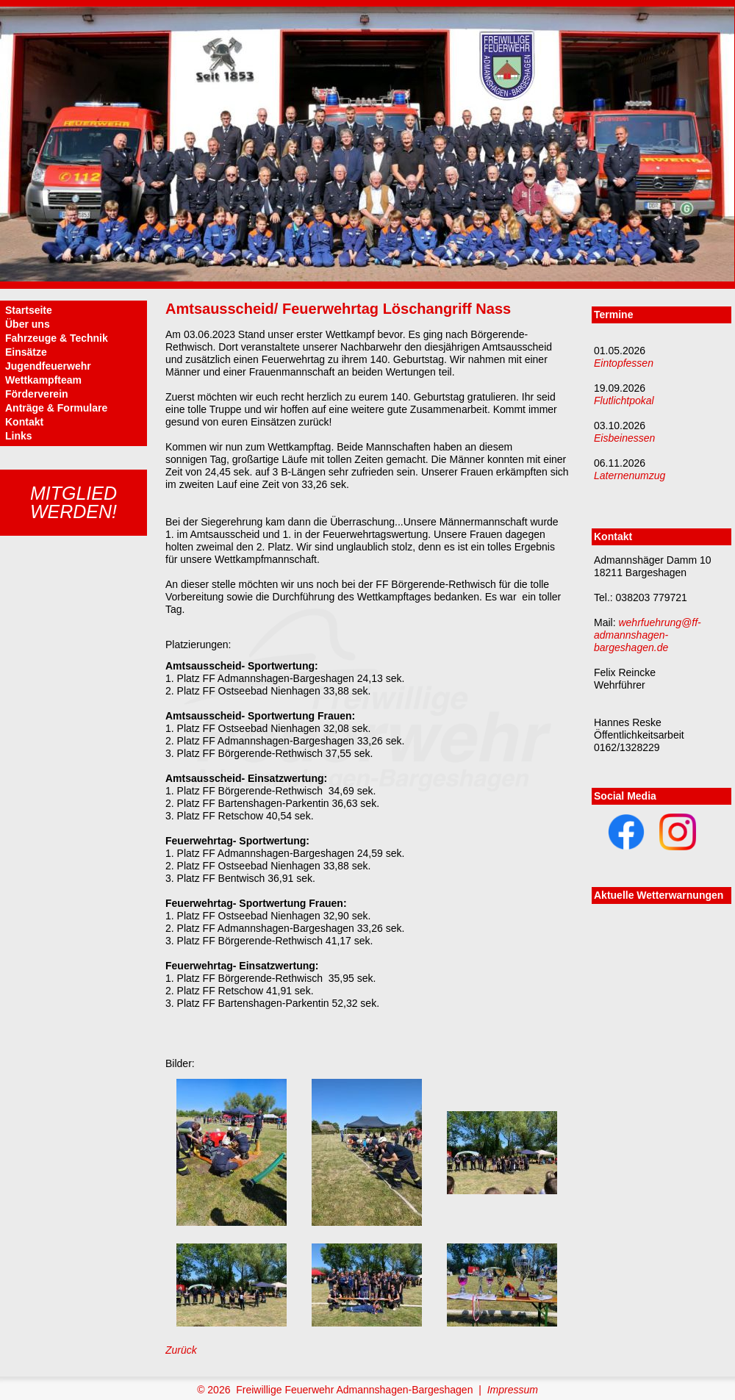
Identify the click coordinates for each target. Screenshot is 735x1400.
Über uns (27, 324)
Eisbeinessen (624, 438)
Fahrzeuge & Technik (56, 338)
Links (18, 436)
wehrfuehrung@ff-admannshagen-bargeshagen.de (647, 635)
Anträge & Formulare (56, 408)
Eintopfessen (623, 363)
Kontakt (24, 422)
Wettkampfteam (43, 380)
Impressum (512, 1390)
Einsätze (26, 352)
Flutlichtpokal (624, 400)
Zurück (181, 1350)
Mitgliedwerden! (73, 502)
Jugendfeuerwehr (48, 366)
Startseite (28, 310)
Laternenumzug (629, 475)
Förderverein (36, 394)
